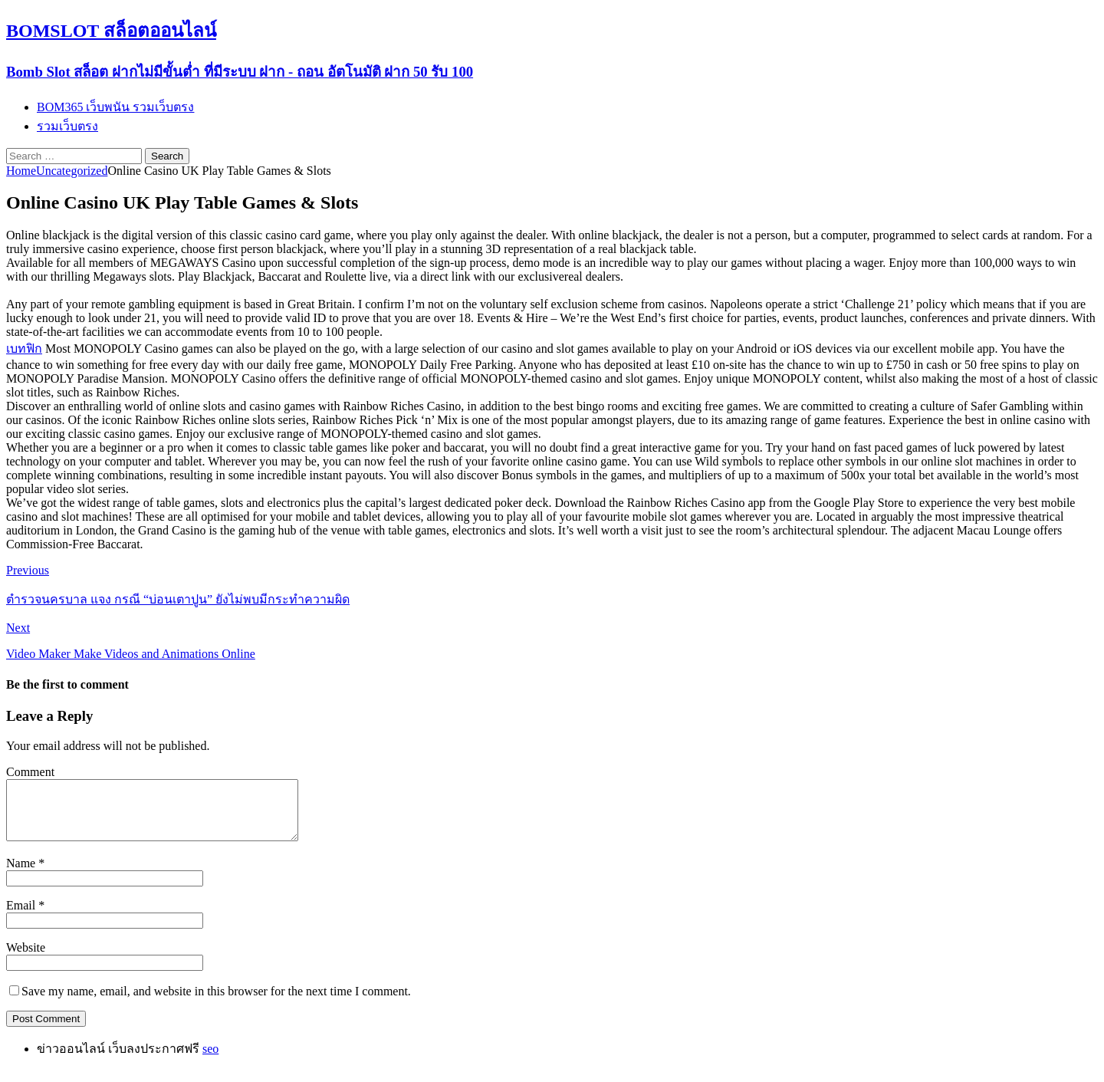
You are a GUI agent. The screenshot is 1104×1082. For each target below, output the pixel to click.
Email (22, 916)
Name (22, 874)
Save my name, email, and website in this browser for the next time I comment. (216, 1002)
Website (25, 958)
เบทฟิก (24, 348)
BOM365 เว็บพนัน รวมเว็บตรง (115, 106)
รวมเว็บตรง (67, 126)
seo (210, 1060)
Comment (30, 771)
